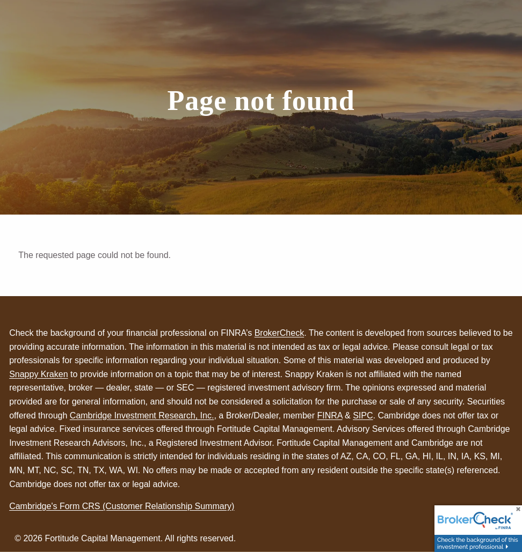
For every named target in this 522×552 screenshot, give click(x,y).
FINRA (329, 415)
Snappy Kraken (38, 374)
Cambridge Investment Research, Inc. (142, 415)
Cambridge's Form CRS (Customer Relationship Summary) (121, 506)
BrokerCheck (279, 332)
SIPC (363, 415)
